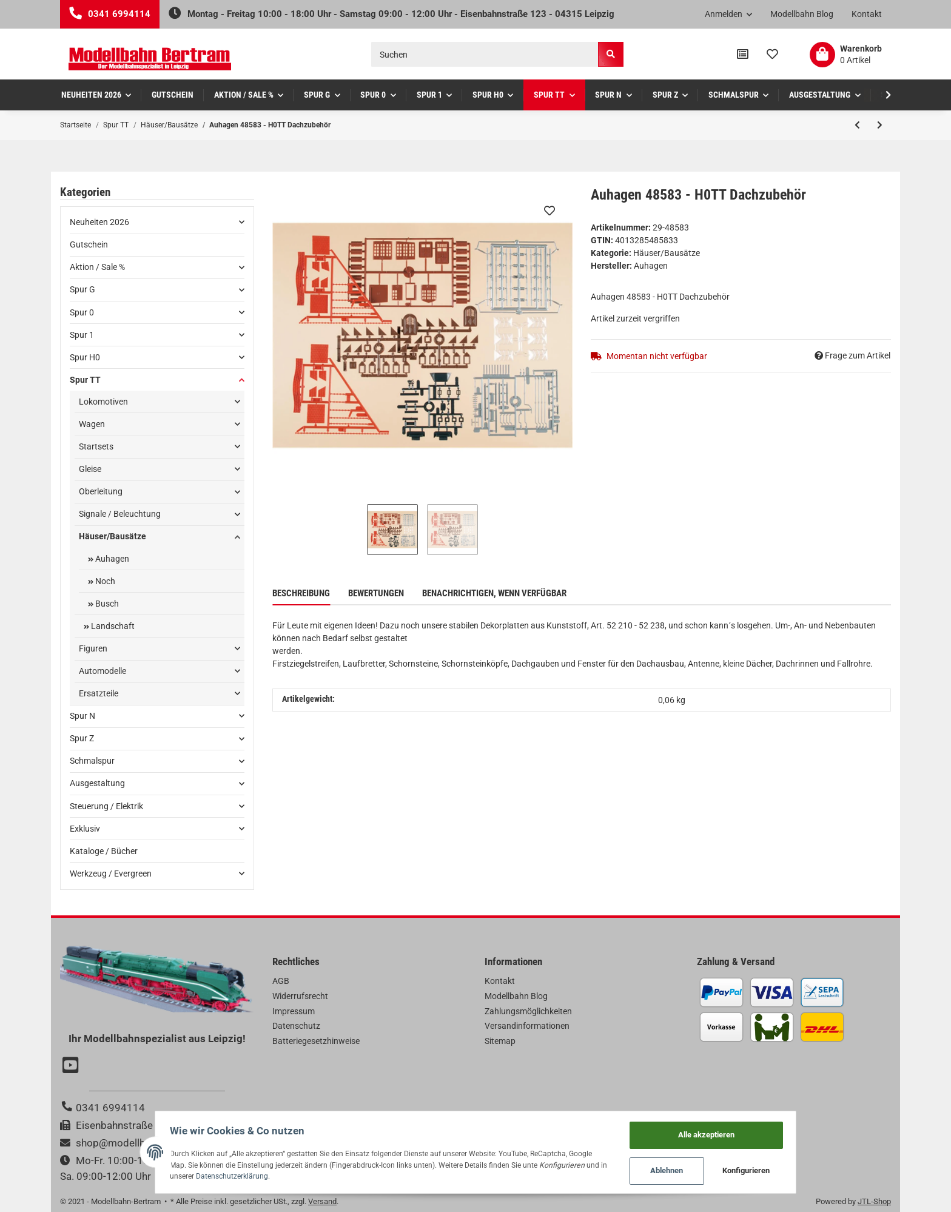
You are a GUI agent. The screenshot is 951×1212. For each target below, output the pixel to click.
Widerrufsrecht (300, 996)
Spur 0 (82, 312)
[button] (729, 14)
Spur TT (85, 380)
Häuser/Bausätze (666, 253)
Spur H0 (85, 357)
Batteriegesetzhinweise (316, 1041)
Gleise (90, 469)
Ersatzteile (98, 693)
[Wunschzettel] (772, 54)
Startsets (96, 446)
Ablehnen (684, 1169)
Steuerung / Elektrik (106, 806)
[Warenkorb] (846, 54)
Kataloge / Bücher (104, 851)
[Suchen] (485, 54)
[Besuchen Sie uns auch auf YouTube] (72, 1066)
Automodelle (102, 671)
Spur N (82, 716)
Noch (104, 581)
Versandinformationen (527, 1026)
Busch (106, 603)
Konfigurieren (763, 1169)
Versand (322, 1201)
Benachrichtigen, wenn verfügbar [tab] (494, 593)
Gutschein (89, 244)
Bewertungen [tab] (376, 593)
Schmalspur (92, 761)
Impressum (293, 1011)
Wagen (92, 424)
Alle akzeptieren (723, 1131)
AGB (280, 981)
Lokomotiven (103, 401)
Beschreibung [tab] (301, 593)
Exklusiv (85, 828)
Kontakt (867, 14)
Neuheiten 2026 (99, 222)
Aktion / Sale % (97, 267)
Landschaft (112, 626)
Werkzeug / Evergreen (111, 873)
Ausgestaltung (97, 783)
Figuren (93, 648)
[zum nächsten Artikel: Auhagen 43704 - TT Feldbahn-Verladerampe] (880, 125)
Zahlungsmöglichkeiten (528, 1011)
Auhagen (111, 559)
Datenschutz (296, 1026)
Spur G (82, 289)
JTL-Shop (874, 1201)
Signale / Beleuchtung (120, 514)
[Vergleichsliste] (743, 54)
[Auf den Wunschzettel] (549, 210)
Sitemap (500, 1041)
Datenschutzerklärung (191, 1174)
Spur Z (82, 738)
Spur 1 (82, 335)
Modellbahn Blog (801, 14)
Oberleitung (101, 491)
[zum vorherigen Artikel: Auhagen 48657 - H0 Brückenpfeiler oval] (857, 125)
